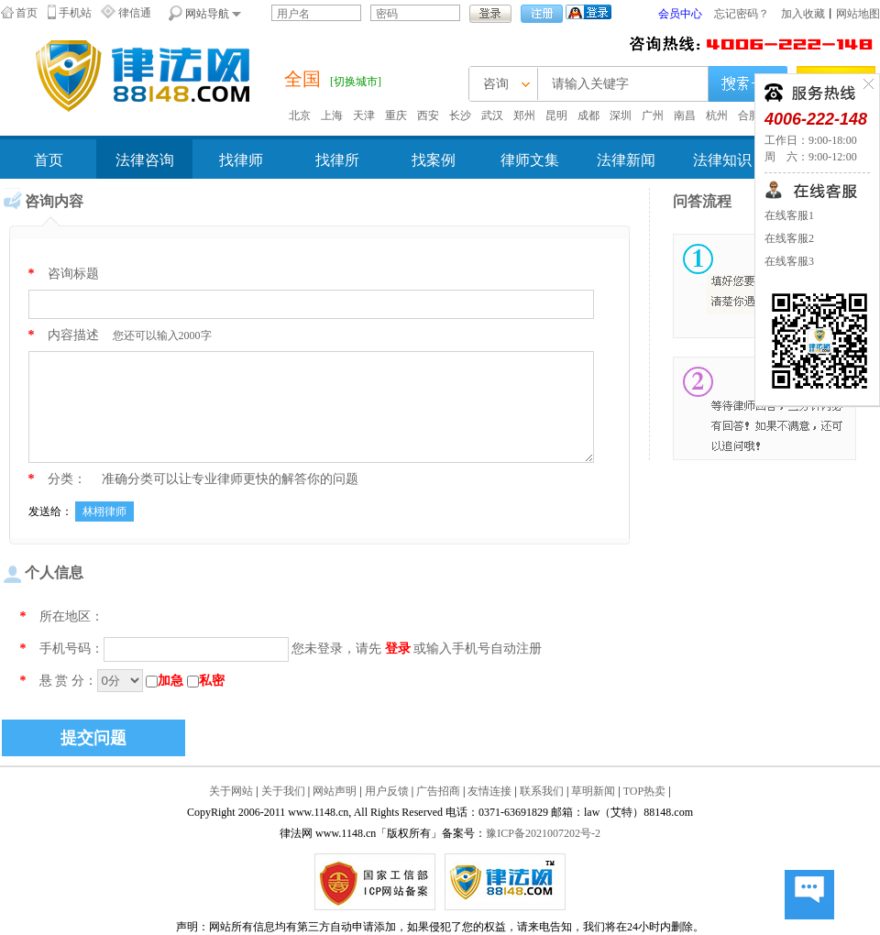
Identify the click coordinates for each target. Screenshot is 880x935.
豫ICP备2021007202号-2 (543, 833)
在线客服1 (789, 215)
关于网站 (231, 791)
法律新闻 (626, 160)
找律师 (241, 160)
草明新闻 (593, 791)
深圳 (621, 115)
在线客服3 (789, 261)
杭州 (717, 115)
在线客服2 (789, 238)
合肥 (749, 115)
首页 (27, 12)
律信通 (134, 12)
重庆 (396, 115)
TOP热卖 (644, 791)
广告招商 (438, 791)
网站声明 (335, 791)
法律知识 (722, 160)
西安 (428, 115)
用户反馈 (387, 791)
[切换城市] (355, 81)
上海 (332, 115)
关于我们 (283, 791)
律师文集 (529, 160)
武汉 (492, 115)
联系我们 (542, 791)
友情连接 (490, 791)
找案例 (434, 160)
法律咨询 (145, 160)
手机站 (75, 12)
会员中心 (680, 13)
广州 (653, 115)
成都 (589, 115)
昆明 (556, 115)
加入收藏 (803, 13)
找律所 (337, 160)
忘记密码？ (741, 13)
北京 (300, 115)
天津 (364, 115)
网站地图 (858, 13)
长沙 (460, 115)
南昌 (685, 115)
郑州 (524, 115)
